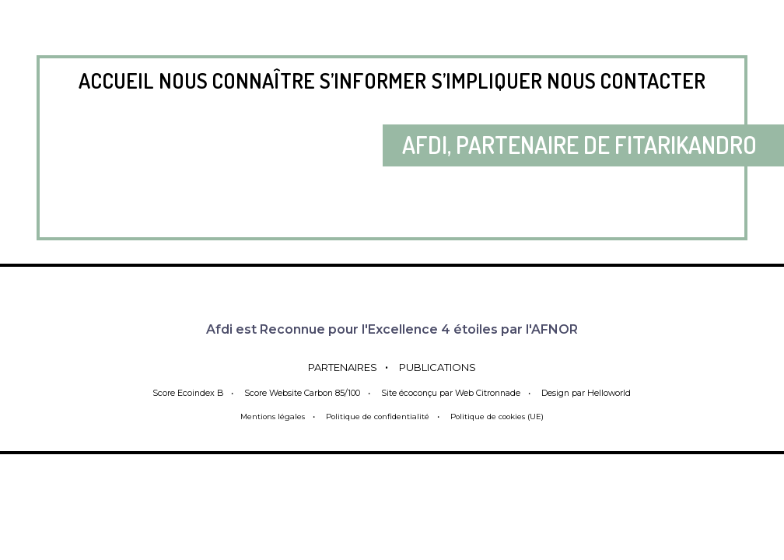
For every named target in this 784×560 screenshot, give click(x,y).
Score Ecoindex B (180, 392)
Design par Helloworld (592, 392)
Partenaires (332, 366)
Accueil (116, 80)
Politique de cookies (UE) (504, 416)
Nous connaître (237, 80)
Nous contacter (626, 80)
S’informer (373, 80)
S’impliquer (487, 80)
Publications (448, 366)
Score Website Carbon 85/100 (297, 392)
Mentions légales (263, 416)
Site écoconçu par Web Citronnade (451, 392)
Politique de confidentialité (375, 416)
